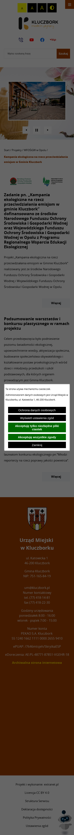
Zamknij (37, 445)
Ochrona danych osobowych (37, 410)
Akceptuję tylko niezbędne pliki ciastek (37, 427)
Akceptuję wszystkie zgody (37, 437)
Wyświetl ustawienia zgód (37, 418)
